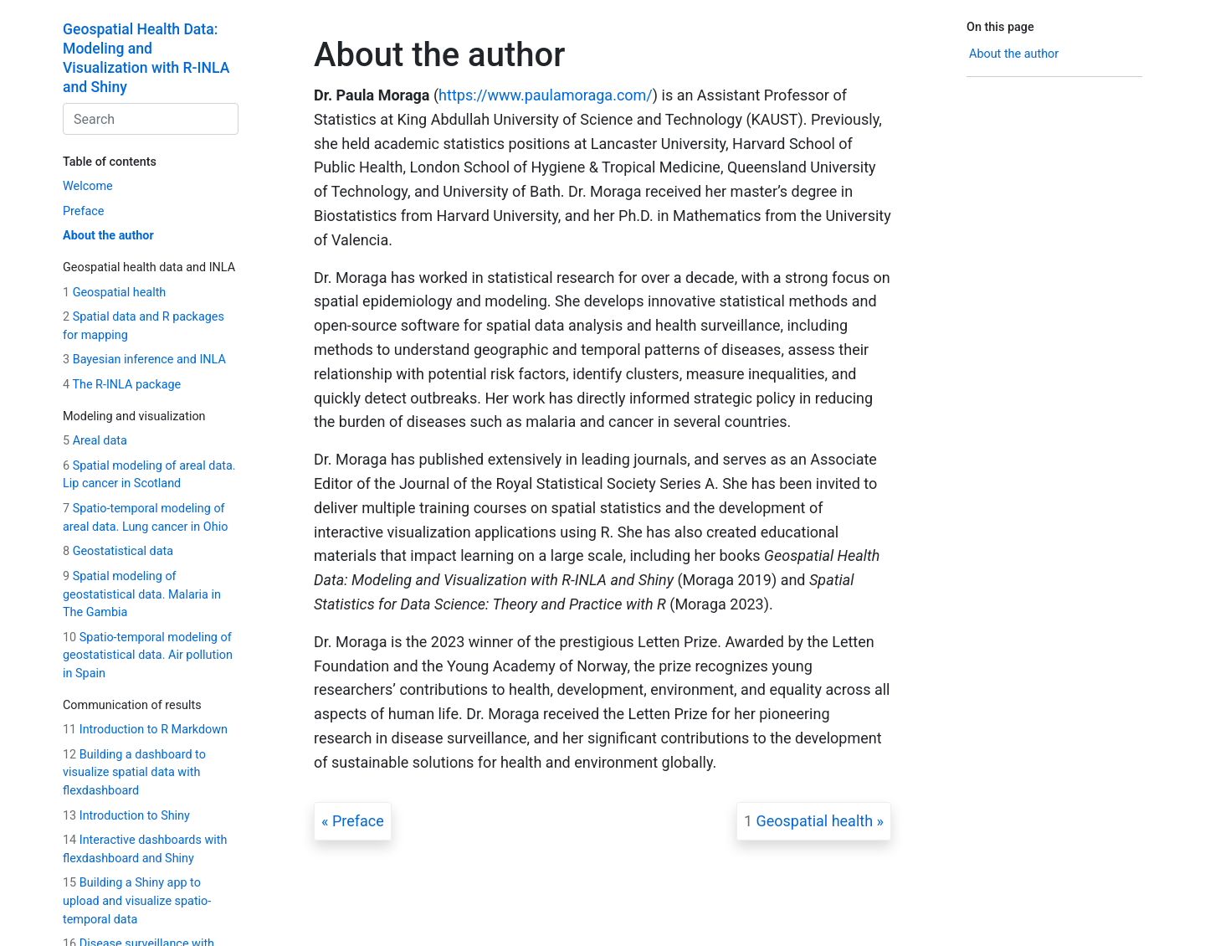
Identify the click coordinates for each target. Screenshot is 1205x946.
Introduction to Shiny (126, 816)
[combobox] (150, 119)
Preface (83, 211)
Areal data (95, 441)
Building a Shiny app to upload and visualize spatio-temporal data (137, 901)
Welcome (88, 186)
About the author (108, 236)
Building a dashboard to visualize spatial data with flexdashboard (134, 773)
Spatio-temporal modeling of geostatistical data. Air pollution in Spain (148, 655)
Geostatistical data (118, 551)
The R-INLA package (122, 385)
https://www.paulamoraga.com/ (545, 95)
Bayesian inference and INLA (144, 359)
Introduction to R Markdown (145, 729)
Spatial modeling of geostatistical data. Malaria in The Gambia (142, 594)
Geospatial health (114, 292)
